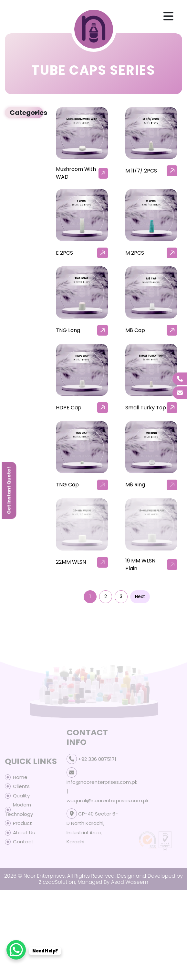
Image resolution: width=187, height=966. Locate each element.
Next (140, 596)
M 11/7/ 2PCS (141, 170)
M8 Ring (135, 484)
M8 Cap (135, 330)
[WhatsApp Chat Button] (16, 950)
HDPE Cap (68, 407)
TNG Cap (67, 484)
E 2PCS (64, 253)
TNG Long (68, 330)
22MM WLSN (71, 562)
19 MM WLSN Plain (140, 564)
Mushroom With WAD (76, 173)
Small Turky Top (145, 407)
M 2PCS (134, 253)
